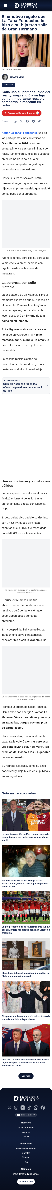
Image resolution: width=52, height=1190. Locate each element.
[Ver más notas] (26, 1076)
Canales (26, 1153)
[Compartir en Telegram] (33, 121)
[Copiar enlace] (39, 121)
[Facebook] (42, 1107)
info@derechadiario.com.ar (26, 1174)
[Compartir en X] (21, 121)
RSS (26, 1162)
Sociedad (8, 85)
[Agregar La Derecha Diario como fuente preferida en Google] (21, 113)
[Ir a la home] (26, 5)
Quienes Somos (26, 1127)
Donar (26, 1136)
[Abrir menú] (5, 5)
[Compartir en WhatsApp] (15, 121)
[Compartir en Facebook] (27, 121)
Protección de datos (26, 1148)
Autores (26, 1132)
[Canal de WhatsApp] (36, 1107)
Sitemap (26, 1157)
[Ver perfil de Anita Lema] (13, 77)
